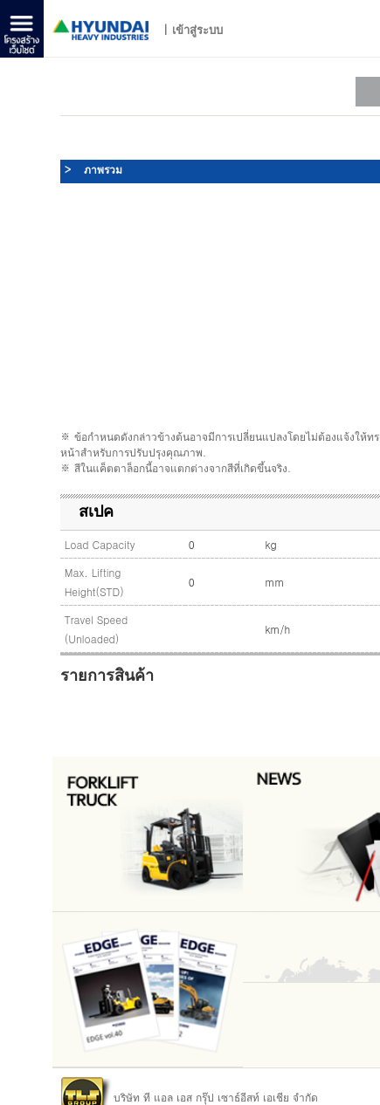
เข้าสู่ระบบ (197, 29)
